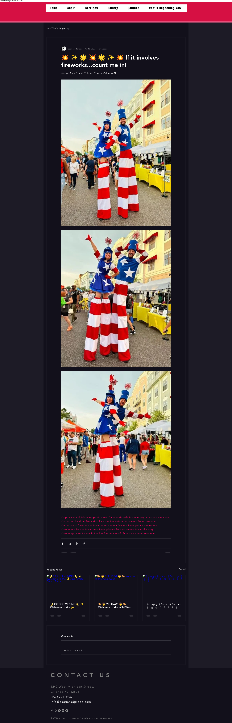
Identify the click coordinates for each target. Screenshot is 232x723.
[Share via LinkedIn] (77, 543)
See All (182, 569)
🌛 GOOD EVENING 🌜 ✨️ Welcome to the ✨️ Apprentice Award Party (66, 605)
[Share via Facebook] (62, 543)
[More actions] (169, 48)
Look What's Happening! (58, 28)
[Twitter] (63, 710)
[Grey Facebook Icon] (52, 710)
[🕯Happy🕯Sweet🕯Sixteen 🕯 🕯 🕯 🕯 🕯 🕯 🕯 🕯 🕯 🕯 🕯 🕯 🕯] (164, 587)
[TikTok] (66, 710)
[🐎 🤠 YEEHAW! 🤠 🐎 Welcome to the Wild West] (116, 587)
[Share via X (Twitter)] (70, 543)
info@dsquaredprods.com (71, 701)
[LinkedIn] (59, 710)
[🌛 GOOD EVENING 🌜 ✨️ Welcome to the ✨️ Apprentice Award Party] (68, 587)
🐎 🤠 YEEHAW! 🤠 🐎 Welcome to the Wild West (115, 605)
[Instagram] (55, 710)
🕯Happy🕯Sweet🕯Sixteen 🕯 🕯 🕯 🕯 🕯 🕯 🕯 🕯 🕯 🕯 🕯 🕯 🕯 (163, 605)
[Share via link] (84, 543)
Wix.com (107, 717)
